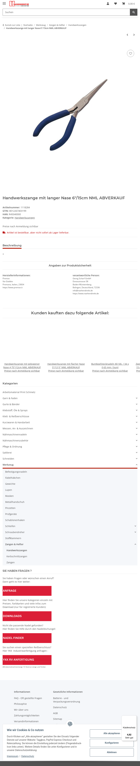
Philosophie (20, 703)
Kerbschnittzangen (17, 556)
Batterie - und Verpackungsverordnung (66, 700)
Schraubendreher (15, 532)
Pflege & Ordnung (12, 446)
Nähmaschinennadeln (15, 434)
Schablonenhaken (15, 520)
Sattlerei (7, 452)
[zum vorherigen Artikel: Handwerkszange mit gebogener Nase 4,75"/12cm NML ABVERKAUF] (127, 34)
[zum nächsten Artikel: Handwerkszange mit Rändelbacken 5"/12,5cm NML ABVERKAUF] (134, 34)
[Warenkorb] (128, 3)
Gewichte (10, 483)
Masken (9, 495)
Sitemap (57, 718)
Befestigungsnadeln (16, 471)
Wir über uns (21, 709)
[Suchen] (66, 12)
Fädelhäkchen (12, 477)
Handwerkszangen (25, 217)
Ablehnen (110, 752)
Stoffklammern (13, 538)
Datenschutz (28, 756)
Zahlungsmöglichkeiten (26, 715)
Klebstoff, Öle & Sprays (15, 410)
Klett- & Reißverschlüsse (16, 416)
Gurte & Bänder (11, 404)
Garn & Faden (10, 398)
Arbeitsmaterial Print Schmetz (19, 392)
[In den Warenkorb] (5, 45)
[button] (108, 3)
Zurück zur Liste (12, 25)
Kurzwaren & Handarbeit (16, 422)
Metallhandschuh (14, 501)
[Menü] (135, 717)
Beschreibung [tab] (12, 245)
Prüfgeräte (11, 514)
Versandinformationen (26, 721)
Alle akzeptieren (110, 733)
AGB (55, 713)
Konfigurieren (111, 742)
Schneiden (8, 458)
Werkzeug (8, 464)
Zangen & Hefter (14, 544)
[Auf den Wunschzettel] (130, 53)
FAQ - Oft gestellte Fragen (28, 698)
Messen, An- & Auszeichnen (18, 428)
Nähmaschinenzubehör (15, 440)
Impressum (13, 756)
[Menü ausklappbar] (4, 2)
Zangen (11, 562)
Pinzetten (10, 508)
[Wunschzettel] (115, 3)
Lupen (8, 489)
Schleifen (10, 526)
